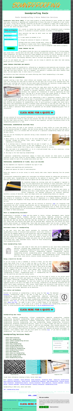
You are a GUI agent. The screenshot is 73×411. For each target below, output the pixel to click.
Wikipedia (6, 294)
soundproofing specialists (61, 220)
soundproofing (25, 223)
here (48, 293)
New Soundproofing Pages (12, 400)
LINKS (52, 9)
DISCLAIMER (66, 9)
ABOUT (56, 9)
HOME (49, 9)
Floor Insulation (9, 382)
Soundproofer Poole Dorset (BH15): (14, 20)
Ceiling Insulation (34, 382)
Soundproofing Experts (21, 382)
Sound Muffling (25, 379)
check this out (12, 302)
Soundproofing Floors (26, 400)
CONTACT (61, 9)
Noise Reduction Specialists (12, 381)
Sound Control (26, 381)
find (9, 317)
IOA (54, 203)
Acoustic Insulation (38, 384)
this (15, 300)
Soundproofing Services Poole (16, 334)
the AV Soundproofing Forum (45, 305)
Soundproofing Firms (51, 384)
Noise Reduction (46, 382)
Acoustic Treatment (13, 379)
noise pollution (23, 328)
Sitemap (4, 400)
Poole (24, 215)
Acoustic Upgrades (58, 382)
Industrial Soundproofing (61, 379)
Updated (19, 400)
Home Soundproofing (52, 381)
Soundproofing (8, 215)
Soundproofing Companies (38, 381)
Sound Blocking (35, 379)
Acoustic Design (64, 381)
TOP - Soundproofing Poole (11, 389)
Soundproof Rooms (47, 379)
